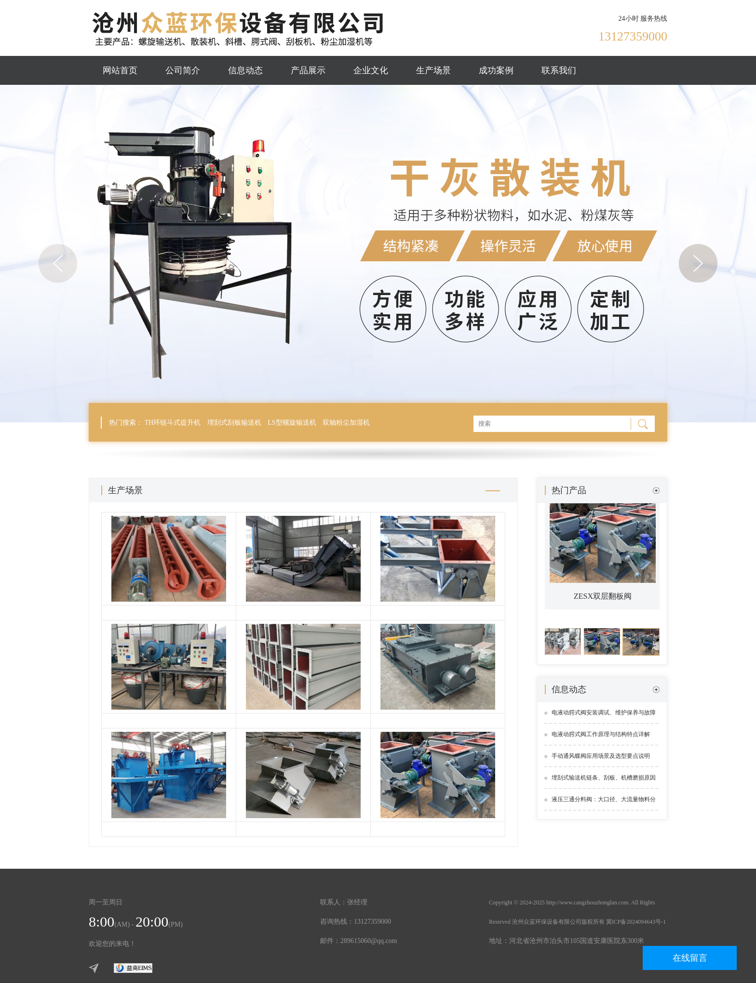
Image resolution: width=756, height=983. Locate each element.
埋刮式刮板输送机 (234, 422)
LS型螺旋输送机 (292, 422)
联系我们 (558, 70)
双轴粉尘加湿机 (346, 422)
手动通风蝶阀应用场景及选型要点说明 (601, 756)
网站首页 (120, 70)
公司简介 (182, 70)
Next (698, 263)
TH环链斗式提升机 (173, 422)
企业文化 (370, 70)
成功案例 (496, 70)
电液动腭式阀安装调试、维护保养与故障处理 (604, 716)
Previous (58, 263)
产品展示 (308, 70)
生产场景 (433, 70)
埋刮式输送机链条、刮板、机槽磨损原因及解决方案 (604, 781)
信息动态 (245, 70)
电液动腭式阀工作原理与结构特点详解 (601, 734)
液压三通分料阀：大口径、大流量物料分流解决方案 (604, 803)
